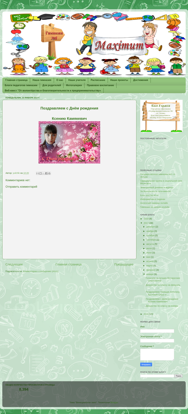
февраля (151, 270)
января (150, 274)
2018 (146, 218)
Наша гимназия (42, 80)
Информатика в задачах (152, 199)
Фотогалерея (74, 85)
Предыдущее (123, 264)
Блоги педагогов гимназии (21, 85)
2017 (146, 223)
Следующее (14, 264)
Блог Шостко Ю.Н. (149, 195)
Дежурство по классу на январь (162, 306)
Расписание (98, 80)
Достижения (140, 80)
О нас (59, 80)
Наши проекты (119, 80)
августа (150, 244)
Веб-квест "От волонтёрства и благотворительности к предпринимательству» (53, 90)
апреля (150, 261)
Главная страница (16, 80)
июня (149, 252)
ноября (150, 231)
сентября (151, 240)
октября (150, 235)
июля (149, 248)
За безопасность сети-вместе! (155, 191)
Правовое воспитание (100, 85)
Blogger (114, 402)
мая (148, 257)
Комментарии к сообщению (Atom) (40, 271)
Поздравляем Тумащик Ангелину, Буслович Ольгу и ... (163, 293)
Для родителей (51, 85)
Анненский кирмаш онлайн (154, 203)
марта (149, 265)
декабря (150, 226)
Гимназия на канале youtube (154, 207)
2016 (146, 314)
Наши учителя (77, 80)
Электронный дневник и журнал (156, 187)
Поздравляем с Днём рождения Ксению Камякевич (162, 300)
